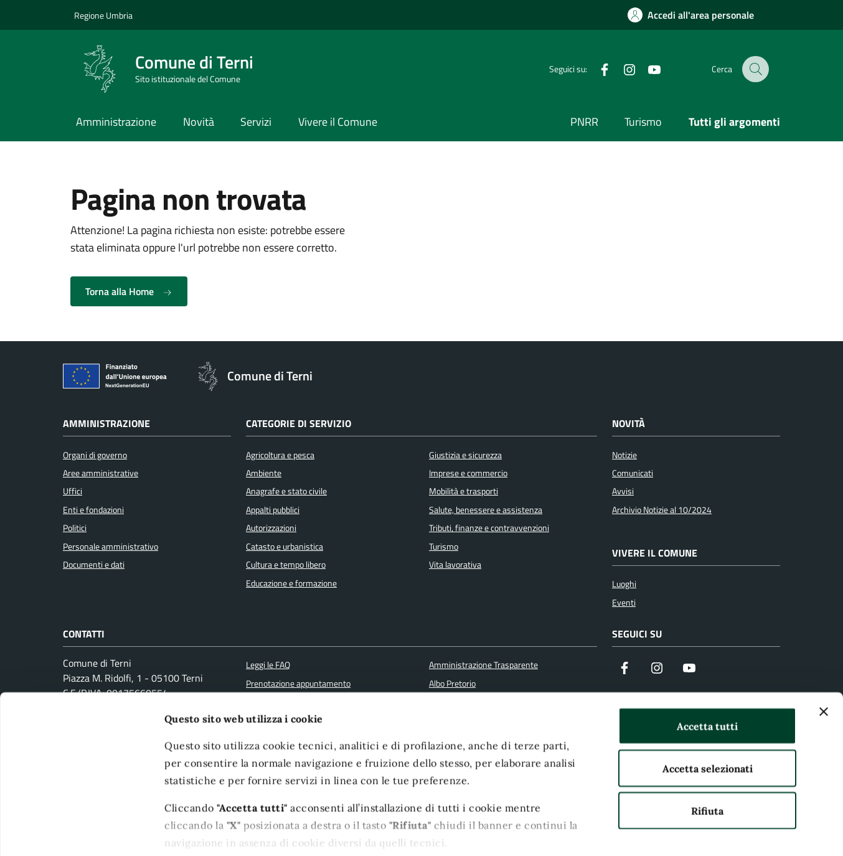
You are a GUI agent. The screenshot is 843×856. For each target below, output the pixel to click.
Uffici (72, 491)
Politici (75, 528)
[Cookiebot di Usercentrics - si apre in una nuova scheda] (80, 831)
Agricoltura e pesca (280, 455)
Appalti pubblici (272, 510)
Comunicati (632, 473)
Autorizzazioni (271, 528)
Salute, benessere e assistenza (485, 510)
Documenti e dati (94, 564)
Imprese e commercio (468, 473)
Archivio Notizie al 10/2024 (662, 510)
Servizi (255, 121)
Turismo (643, 121)
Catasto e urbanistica (284, 546)
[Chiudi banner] (823, 640)
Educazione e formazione (291, 583)
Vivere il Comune (337, 121)
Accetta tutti (707, 655)
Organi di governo (95, 455)
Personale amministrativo (110, 546)
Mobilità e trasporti (463, 491)
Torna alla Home (128, 291)
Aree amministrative (100, 473)
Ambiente (263, 473)
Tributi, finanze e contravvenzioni (489, 528)
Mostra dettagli (690, 831)
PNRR (584, 121)
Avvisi (623, 491)
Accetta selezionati (707, 697)
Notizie (624, 455)
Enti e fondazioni (93, 510)
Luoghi (624, 584)
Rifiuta (707, 739)
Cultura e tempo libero (286, 564)
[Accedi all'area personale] (691, 15)
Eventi (624, 602)
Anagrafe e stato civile (286, 491)
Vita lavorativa (455, 564)
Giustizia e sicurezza (465, 455)
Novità (198, 121)
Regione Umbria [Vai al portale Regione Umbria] (103, 15)
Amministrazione (116, 121)
